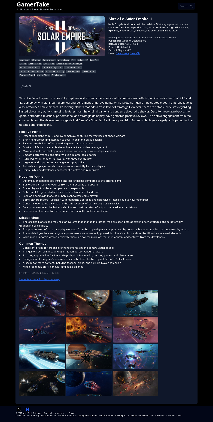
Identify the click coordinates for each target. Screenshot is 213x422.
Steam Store (122, 53)
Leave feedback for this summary (39, 279)
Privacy (72, 413)
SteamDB (135, 53)
